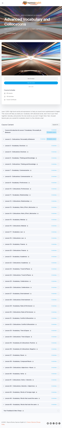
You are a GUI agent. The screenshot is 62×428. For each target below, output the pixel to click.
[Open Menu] (3, 3)
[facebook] (48, 423)
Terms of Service (31, 422)
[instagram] (51, 423)
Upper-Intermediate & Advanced (31, 15)
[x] (59, 423)
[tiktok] (54, 423)
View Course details (11, 33)
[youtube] (56, 423)
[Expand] (3, 131)
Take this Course (31, 82)
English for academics (12, 15)
